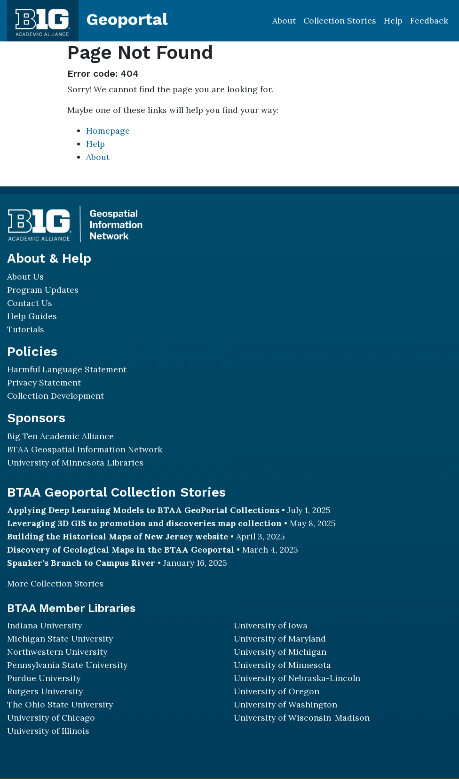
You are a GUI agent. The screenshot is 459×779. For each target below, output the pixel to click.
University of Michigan (280, 651)
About (284, 20)
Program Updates (43, 289)
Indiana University (44, 625)
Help (393, 20)
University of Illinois (48, 730)
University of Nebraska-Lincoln (297, 678)
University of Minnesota (282, 664)
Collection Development (55, 395)
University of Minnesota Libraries (75, 462)
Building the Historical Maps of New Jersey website (117, 536)
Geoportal (127, 19)
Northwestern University (57, 651)
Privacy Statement (44, 382)
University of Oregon (276, 691)
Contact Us (29, 302)
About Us (25, 276)
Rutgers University (45, 691)
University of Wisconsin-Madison (302, 717)
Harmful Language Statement (67, 369)
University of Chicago (51, 717)
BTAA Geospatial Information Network (84, 449)
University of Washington (285, 704)
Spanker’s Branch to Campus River (81, 562)
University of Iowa (271, 625)
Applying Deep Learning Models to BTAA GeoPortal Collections (143, 510)
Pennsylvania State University (67, 664)
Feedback (429, 20)
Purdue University (43, 678)
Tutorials (25, 329)
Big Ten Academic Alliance (60, 436)
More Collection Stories (55, 583)
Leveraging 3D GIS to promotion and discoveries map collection (144, 523)
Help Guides (32, 316)
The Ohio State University (60, 704)
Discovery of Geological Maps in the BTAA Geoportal (120, 549)
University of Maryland (280, 638)
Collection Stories (339, 20)
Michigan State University (60, 638)
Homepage (108, 130)
